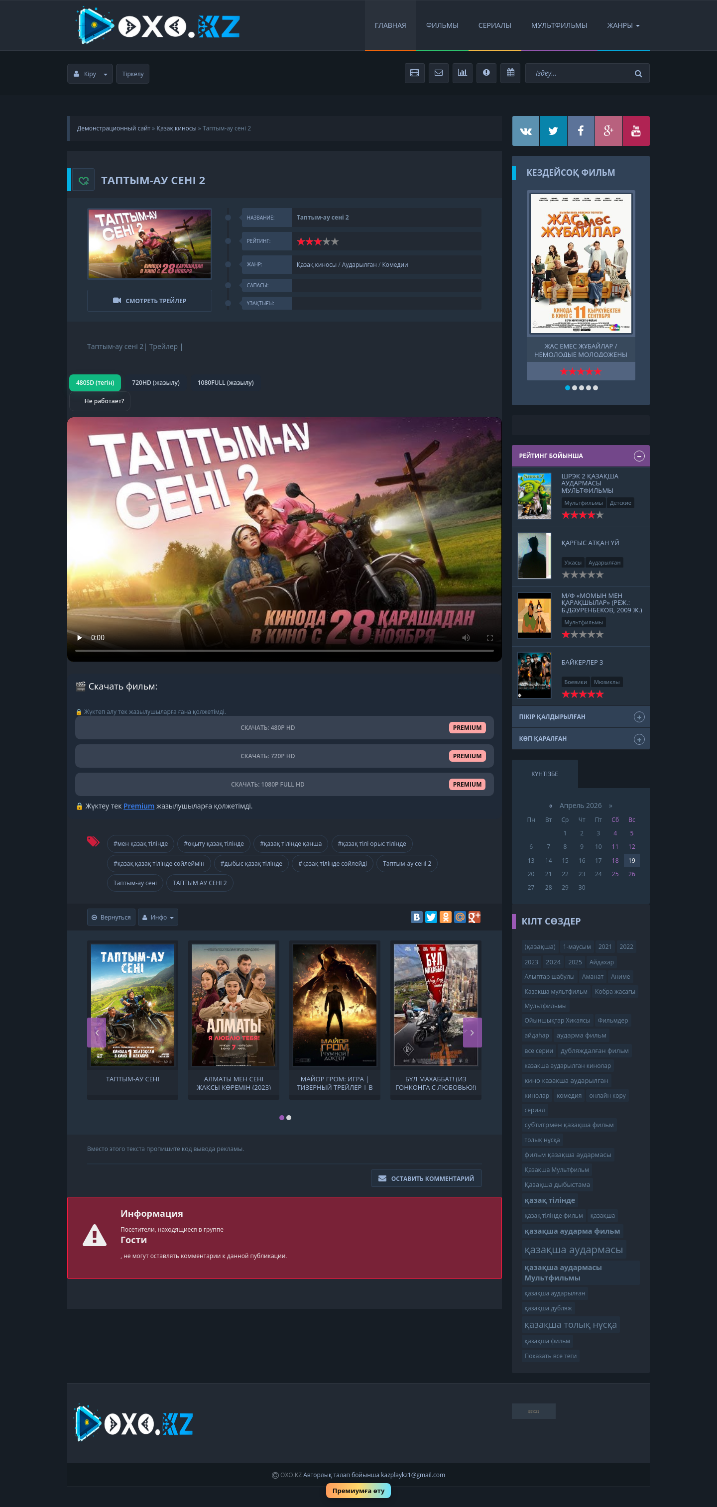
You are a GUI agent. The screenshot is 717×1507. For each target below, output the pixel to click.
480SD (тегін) (95, 382)
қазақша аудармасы (574, 1249)
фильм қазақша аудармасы (568, 1154)
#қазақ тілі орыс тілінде (372, 843)
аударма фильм (581, 1035)
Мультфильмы (559, 25)
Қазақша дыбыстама (558, 1184)
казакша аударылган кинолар (568, 1065)
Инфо (158, 917)
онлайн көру (607, 1095)
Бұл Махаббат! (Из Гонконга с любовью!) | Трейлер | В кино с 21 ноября (435, 1082)
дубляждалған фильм (595, 1050)
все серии (539, 1050)
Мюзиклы (607, 682)
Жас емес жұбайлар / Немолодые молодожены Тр (580, 349)
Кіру (91, 74)
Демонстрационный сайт (113, 128)
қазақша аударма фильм (572, 1231)
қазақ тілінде (550, 1200)
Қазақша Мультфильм (557, 1169)
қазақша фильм (548, 1341)
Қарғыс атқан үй (590, 542)
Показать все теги (551, 1356)
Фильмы (442, 25)
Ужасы (573, 562)
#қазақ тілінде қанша (291, 843)
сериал (535, 1110)
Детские (620, 502)
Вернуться (111, 917)
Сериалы (494, 25)
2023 (531, 962)
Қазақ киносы (176, 128)
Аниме (620, 976)
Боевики (576, 682)
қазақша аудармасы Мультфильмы (563, 1272)
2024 (553, 961)
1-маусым (577, 946)
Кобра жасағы (615, 991)
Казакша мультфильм (556, 991)
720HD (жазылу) (155, 382)
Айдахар (602, 962)
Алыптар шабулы (550, 976)
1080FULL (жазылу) (226, 382)
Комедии (395, 264)
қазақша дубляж (548, 1308)
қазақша (603, 1215)
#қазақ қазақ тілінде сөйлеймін (159, 863)
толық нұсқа (542, 1140)
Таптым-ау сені (135, 883)
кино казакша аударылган (566, 1080)
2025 (575, 962)
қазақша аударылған (555, 1293)
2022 (626, 946)
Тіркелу (133, 74)
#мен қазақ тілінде (141, 843)
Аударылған (359, 264)
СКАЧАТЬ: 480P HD (284, 727)
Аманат (592, 976)
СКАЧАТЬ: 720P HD (284, 756)
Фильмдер (613, 1020)
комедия (569, 1095)
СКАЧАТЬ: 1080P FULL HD (284, 784)
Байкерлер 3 (582, 662)
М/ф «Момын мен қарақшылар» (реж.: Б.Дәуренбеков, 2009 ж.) (602, 602)
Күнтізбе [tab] (544, 774)
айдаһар (537, 1035)
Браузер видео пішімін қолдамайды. (284, 539)
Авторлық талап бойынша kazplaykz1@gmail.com (374, 1475)
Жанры (623, 25)
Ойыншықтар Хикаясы (558, 1020)
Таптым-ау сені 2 (407, 863)
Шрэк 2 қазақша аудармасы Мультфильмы (590, 483)
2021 (605, 946)
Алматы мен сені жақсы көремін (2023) (234, 1082)
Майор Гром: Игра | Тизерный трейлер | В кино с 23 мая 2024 (334, 1082)
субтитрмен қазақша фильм (569, 1124)
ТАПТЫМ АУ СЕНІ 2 (200, 883)
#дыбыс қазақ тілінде (251, 863)
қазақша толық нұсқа (571, 1324)
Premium (138, 806)
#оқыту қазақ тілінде (214, 843)
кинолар (537, 1095)
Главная (390, 25)
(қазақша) (540, 946)
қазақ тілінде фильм (554, 1215)
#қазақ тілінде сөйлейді (332, 863)
